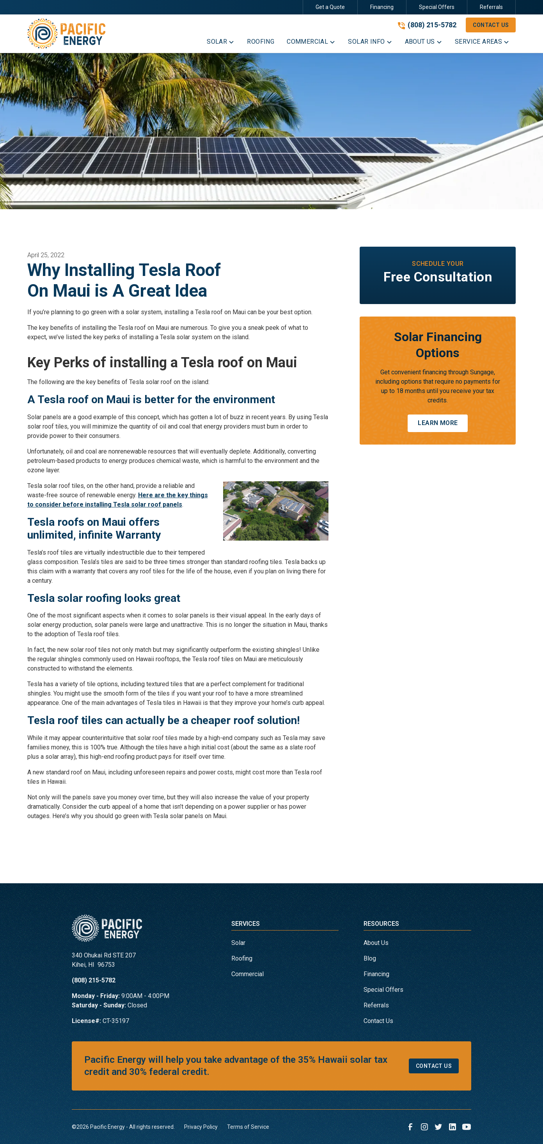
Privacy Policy (201, 1127)
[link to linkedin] (452, 1127)
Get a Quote (330, 7)
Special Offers (436, 7)
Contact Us (491, 25)
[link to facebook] (410, 1127)
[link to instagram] (424, 1127)
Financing (382, 7)
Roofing (241, 958)
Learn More (438, 423)
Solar (238, 943)
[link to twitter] (438, 1127)
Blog (370, 958)
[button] (221, 43)
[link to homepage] (66, 33)
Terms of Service (248, 1127)
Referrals (491, 7)
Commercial (247, 974)
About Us (376, 943)
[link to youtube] (466, 1127)
